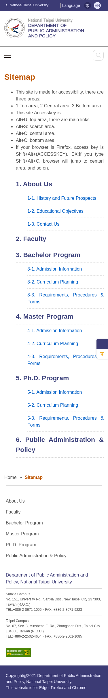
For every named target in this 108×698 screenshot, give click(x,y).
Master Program (22, 533)
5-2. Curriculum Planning (52, 405)
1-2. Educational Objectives (55, 211)
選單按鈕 (7, 55)
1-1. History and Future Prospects (61, 198)
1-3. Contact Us (43, 224)
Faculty (13, 511)
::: (57, 5)
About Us (15, 501)
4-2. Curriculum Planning (52, 343)
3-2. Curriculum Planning (52, 281)
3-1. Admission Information (54, 269)
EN (97, 5)
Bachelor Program (24, 522)
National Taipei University (27, 5)
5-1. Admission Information (54, 392)
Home (10, 477)
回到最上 (102, 354)
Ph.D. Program (21, 544)
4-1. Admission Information (54, 330)
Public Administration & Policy (36, 555)
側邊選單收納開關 (102, 344)
